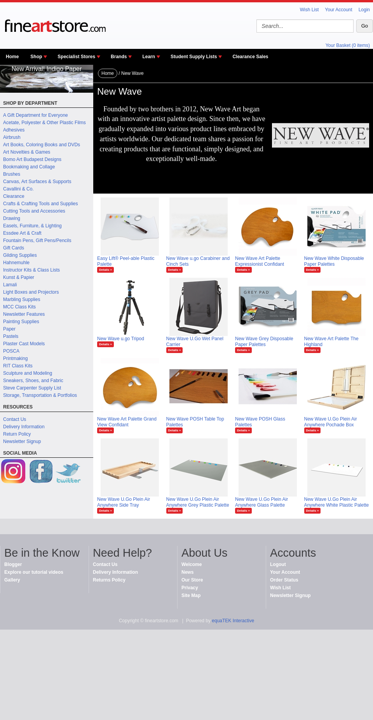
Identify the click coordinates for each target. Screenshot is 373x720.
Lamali (10, 284)
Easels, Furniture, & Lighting (32, 225)
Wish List (309, 9)
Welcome (191, 564)
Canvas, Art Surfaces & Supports (37, 181)
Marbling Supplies (21, 299)
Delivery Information (24, 426)
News (187, 572)
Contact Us (14, 419)
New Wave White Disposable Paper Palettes (334, 261)
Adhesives (13, 130)
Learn (148, 56)
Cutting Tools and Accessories (34, 211)
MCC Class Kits (19, 307)
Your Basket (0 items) (348, 45)
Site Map (190, 595)
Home (12, 56)
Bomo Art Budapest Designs (32, 159)
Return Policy (17, 434)
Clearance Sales (250, 56)
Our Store (192, 580)
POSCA (11, 351)
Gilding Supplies (20, 255)
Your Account (338, 9)
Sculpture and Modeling (27, 373)
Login (364, 9)
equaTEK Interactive (233, 620)
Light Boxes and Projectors (31, 292)
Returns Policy (109, 580)
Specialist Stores (76, 56)
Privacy (189, 587)
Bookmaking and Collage (29, 167)
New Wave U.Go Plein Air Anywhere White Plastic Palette (336, 502)
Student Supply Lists (194, 56)
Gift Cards (13, 248)
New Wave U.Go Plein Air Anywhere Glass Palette (261, 502)
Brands (119, 56)
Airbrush (12, 137)
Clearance (13, 196)
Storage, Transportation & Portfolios (40, 395)
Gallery (12, 580)
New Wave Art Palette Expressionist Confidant (259, 261)
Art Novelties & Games (26, 152)
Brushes (11, 174)
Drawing (11, 218)
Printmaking (15, 358)
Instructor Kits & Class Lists (31, 270)
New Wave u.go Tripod (120, 338)
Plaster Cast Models (24, 343)
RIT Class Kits (18, 366)
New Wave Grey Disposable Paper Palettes (264, 341)
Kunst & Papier (18, 277)
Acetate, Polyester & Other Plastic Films (44, 122)
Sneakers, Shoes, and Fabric (33, 380)
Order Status (284, 580)
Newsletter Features (24, 314)
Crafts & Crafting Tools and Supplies (40, 203)
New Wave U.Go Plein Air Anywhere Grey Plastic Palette (197, 502)
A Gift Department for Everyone (35, 115)
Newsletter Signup (22, 441)
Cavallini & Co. (18, 189)
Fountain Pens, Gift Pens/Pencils (37, 240)
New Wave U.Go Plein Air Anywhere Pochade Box (330, 422)
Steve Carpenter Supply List (32, 388)
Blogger (13, 564)
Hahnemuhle (16, 262)
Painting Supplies (21, 321)
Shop (36, 56)
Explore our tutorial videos (33, 572)
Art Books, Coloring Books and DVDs (41, 144)
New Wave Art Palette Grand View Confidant (127, 422)
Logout (278, 564)
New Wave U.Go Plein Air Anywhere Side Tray (123, 502)
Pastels (10, 336)
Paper (9, 329)
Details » (105, 270)
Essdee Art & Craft (22, 233)
